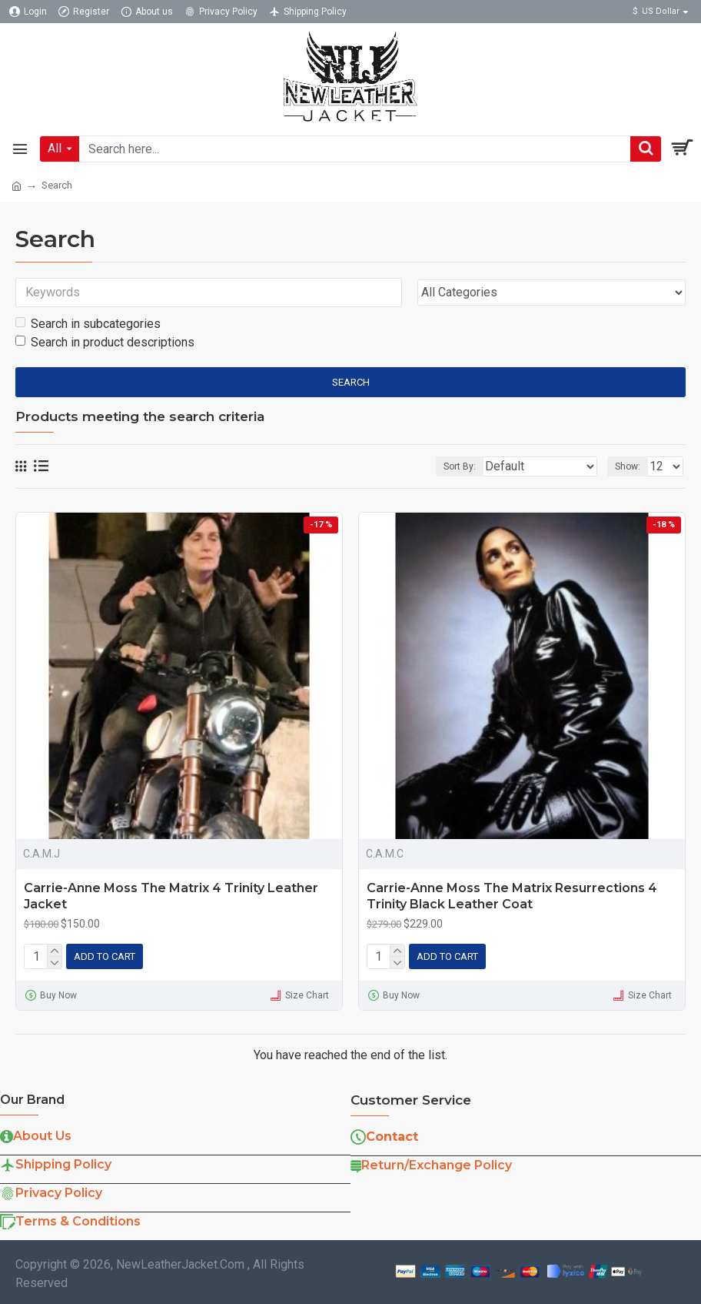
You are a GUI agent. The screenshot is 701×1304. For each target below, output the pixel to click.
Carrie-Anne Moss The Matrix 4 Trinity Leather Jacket (171, 896)
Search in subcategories (88, 323)
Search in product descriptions (104, 342)
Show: (627, 466)
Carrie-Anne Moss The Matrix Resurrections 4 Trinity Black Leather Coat (512, 896)
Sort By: (460, 466)
